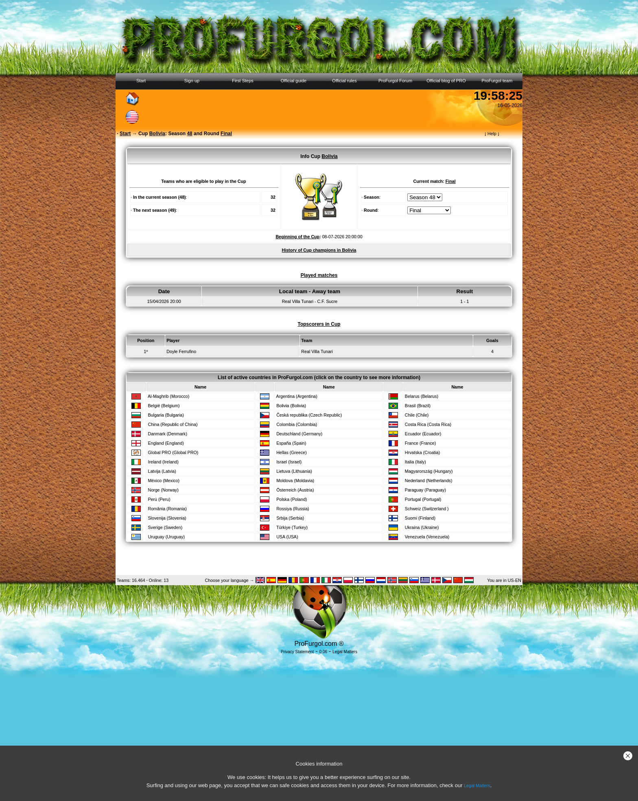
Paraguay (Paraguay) (425, 489)
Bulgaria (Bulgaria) (166, 415)
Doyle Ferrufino (181, 351)
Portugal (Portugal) (423, 499)
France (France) (420, 443)
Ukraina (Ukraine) (422, 527)
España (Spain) (291, 443)
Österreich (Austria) (295, 489)
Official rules (344, 80)
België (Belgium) (163, 405)
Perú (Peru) (159, 499)
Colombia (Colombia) (296, 424)
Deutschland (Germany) (299, 433)
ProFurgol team (497, 80)
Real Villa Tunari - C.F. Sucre (310, 301)
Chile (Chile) (417, 415)
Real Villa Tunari (316, 351)
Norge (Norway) (163, 489)
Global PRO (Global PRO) (173, 452)
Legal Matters (477, 785)
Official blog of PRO (445, 80)
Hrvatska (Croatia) (422, 452)
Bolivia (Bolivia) (291, 405)
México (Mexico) (163, 480)
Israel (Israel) (289, 461)
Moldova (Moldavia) (295, 480)
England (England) (166, 443)
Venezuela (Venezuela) (427, 536)
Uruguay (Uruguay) (166, 536)
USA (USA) (287, 536)
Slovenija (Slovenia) (167, 518)
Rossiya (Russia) (292, 508)
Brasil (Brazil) (417, 405)
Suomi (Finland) (420, 518)
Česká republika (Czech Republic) (309, 415)
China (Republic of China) (172, 424)
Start (141, 80)
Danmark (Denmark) (167, 433)
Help (492, 133)
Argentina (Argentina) (296, 396)
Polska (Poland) (291, 499)
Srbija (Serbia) (290, 518)
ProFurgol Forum (395, 80)
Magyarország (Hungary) (429, 471)
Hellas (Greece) (291, 452)
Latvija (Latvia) (162, 471)
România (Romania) (167, 508)
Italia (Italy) (415, 461)
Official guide (293, 80)
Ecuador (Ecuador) (423, 433)
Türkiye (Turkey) (292, 527)
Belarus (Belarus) (421, 396)
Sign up (191, 80)
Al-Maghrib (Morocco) (168, 396)
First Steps (242, 80)
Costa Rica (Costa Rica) (428, 424)
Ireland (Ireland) (163, 461)
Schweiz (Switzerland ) (427, 508)
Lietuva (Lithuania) (294, 471)
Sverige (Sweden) (165, 527)
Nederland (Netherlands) (428, 480)
